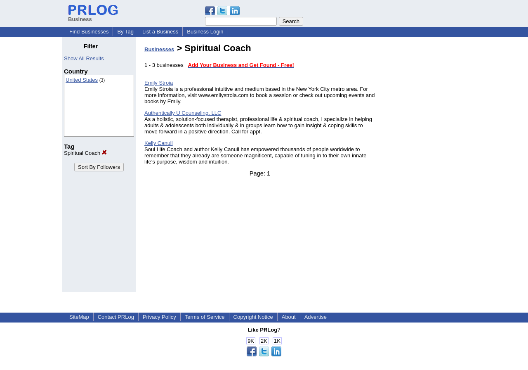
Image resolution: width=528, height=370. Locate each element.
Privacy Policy (159, 317)
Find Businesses (88, 31)
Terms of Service (205, 317)
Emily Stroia (158, 83)
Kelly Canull (158, 143)
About (289, 317)
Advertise (315, 317)
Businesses (159, 49)
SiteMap (79, 317)
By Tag (125, 31)
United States (82, 80)
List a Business (160, 31)
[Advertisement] (424, 167)
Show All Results (84, 58)
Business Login (205, 31)
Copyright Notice (253, 317)
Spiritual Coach (85, 153)
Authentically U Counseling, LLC (182, 113)
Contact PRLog (116, 317)
